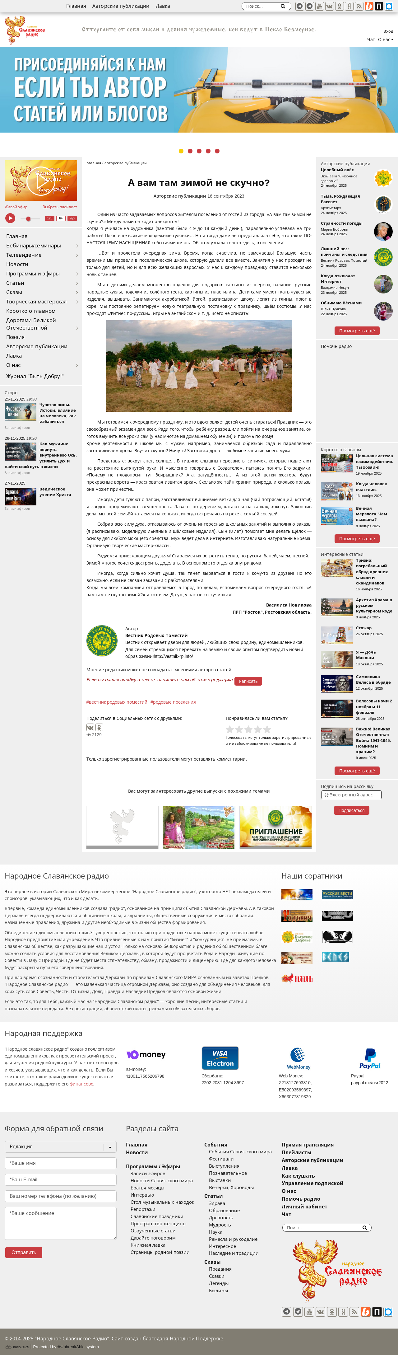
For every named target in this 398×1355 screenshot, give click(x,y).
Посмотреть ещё (357, 330)
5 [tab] (217, 151)
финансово (81, 1083)
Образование (231, 1210)
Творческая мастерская (36, 302)
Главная (76, 6)
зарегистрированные (292, 737)
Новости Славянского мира (162, 1180)
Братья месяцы (147, 1187)
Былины (225, 1290)
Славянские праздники (157, 1216)
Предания (227, 1269)
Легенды (226, 1283)
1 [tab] (181, 151)
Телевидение (24, 255)
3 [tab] (199, 151)
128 (50, 218)
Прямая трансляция (321, 1144)
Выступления (231, 1166)
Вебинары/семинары (33, 246)
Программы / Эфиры (153, 1166)
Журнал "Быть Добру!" (35, 376)
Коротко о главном (30, 311)
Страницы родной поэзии (160, 1252)
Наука (222, 1232)
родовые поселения (174, 702)
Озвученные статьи (153, 1230)
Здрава (224, 1203)
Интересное (229, 1246)
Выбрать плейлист (60, 207)
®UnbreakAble (71, 1343)
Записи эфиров (148, 1173)
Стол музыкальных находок (162, 1202)
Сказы (14, 292)
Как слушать (312, 1176)
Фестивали (228, 1158)
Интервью (142, 1195)
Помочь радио (336, 346)
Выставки (227, 1180)
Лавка (163, 6)
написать (248, 681)
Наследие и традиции (241, 1253)
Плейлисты (310, 1152)
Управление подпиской (326, 1183)
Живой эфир (16, 207)
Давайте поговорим (153, 1237)
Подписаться (352, 810)
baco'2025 (17, 1344)
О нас (13, 365)
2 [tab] (190, 151)
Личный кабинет (318, 1206)
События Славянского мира (247, 1151)
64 (60, 218)
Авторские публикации (121, 6)
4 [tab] (208, 151)
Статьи (15, 283)
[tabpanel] (199, 90)
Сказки (223, 1276)
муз (72, 218)
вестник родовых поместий (118, 702)
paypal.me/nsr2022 (369, 1082)
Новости (17, 264)
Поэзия (15, 337)
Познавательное (235, 1173)
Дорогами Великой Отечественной (31, 324)
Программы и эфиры (33, 274)
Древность (228, 1217)
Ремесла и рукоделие (240, 1239)
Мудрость (227, 1224)
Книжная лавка (148, 1245)
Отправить (24, 1252)
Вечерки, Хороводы (238, 1187)
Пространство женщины (159, 1223)
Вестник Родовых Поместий (156, 635)
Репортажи (143, 1209)
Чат (371, 39)
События (222, 1144)
